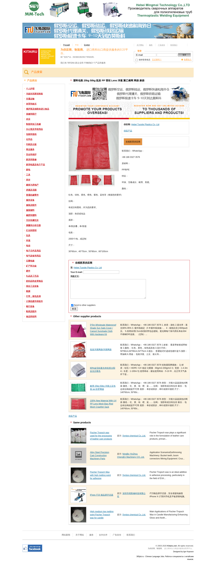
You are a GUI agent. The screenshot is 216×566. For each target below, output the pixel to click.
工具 (28, 175)
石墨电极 (30, 261)
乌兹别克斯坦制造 (34, 94)
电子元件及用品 (33, 250)
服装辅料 (30, 210)
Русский (66, 45)
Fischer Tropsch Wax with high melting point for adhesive (100, 475)
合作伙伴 (103, 535)
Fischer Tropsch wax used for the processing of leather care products (101, 435)
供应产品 (128, 131)
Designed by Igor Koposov (183, 552)
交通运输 (30, 99)
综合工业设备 (32, 286)
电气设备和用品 (33, 256)
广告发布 (161, 45)
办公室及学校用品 (34, 129)
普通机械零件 (32, 195)
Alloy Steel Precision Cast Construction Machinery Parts (99, 455)
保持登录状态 (142, 60)
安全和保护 (31, 154)
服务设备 (30, 200)
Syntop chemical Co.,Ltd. (134, 436)
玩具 (28, 235)
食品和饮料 (31, 316)
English (87, 45)
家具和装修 (31, 159)
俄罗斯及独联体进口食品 (37, 109)
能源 (28, 291)
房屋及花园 (31, 190)
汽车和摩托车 (32, 220)
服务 (151, 45)
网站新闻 (66, 535)
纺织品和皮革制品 (34, 281)
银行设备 (30, 306)
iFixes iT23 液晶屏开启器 (101, 495)
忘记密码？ (157, 59)
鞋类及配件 (31, 311)
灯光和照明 (31, 230)
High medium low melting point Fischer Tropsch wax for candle (101, 514)
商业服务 (30, 149)
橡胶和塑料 (31, 215)
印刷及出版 (31, 144)
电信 (28, 245)
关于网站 (140, 45)
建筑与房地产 (32, 185)
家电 (28, 169)
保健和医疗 (31, 114)
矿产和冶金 (31, 266)
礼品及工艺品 (32, 276)
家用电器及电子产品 (35, 164)
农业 (28, 119)
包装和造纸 (31, 134)
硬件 (28, 271)
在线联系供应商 (133, 142)
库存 (28, 180)
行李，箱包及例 (33, 296)
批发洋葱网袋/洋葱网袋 (100, 349)
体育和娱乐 (31, 104)
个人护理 (30, 88)
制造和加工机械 (33, 124)
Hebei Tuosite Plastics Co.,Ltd (145, 124)
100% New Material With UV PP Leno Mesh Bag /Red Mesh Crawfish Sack (103, 403)
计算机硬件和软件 (34, 301)
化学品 (29, 139)
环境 (28, 240)
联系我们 (173, 45)
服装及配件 (31, 205)
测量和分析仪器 (33, 225)
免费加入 (188, 59)
